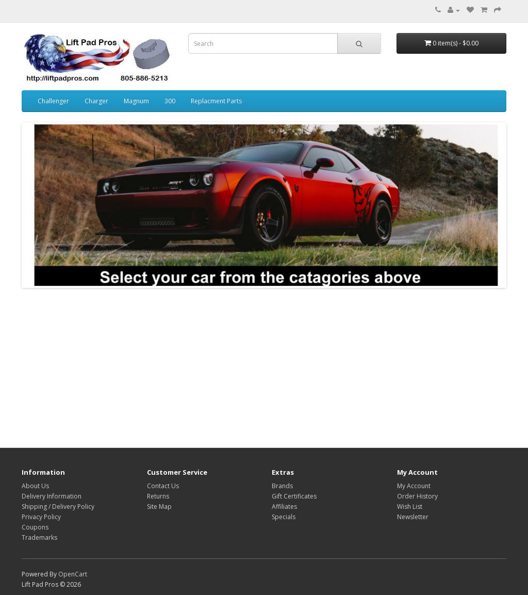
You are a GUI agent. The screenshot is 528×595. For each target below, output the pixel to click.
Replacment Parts (216, 101)
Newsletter (412, 516)
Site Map (159, 506)
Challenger (53, 101)
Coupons (35, 527)
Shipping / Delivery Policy (58, 506)
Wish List (409, 506)
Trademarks (39, 537)
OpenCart (72, 574)
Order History (417, 496)
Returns (158, 496)
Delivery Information (51, 496)
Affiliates (284, 506)
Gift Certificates (294, 496)
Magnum (136, 101)
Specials (283, 516)
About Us (35, 485)
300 (169, 101)
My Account (414, 485)
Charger (96, 101)
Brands (282, 485)
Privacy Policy (41, 516)
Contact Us (163, 485)
